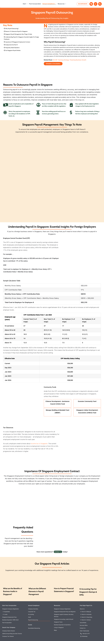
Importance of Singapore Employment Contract (17, 42)
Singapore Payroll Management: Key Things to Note (18, 34)
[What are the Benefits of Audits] (14, 573)
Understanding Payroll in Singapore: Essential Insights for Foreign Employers (21, 38)
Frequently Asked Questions (11, 47)
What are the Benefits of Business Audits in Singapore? (12, 591)
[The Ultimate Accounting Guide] (64, 573)
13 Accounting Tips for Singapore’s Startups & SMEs (88, 591)
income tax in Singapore (39, 443)
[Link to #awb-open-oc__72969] (91, 4)
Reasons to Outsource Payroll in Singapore (15, 31)
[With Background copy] (9, 3)
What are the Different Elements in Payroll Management (37, 591)
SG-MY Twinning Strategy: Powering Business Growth (69, 60)
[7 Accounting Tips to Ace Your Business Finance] (90, 573)
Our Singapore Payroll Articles (12, 50)
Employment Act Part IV (11, 45)
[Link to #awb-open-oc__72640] (100, 4)
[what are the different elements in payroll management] (39, 573)
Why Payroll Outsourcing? (11, 28)
